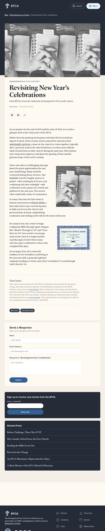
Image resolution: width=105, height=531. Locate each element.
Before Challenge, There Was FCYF (24, 432)
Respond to (30, 357)
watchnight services (19, 144)
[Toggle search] (77, 6)
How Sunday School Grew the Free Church (28, 438)
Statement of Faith (12, 523)
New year (14, 310)
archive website (35, 297)
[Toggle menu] (93, 6)
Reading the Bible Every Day (21, 445)
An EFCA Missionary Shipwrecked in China (28, 458)
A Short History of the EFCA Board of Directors (30, 465)
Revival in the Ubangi (17, 452)
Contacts (62, 520)
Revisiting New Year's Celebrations (41, 15)
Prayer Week (38, 202)
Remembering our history (19, 15)
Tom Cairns (13, 107)
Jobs (60, 526)
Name (11, 335)
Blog (6, 15)
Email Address (15, 346)
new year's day (27, 310)
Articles (61, 513)
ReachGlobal (34, 289)
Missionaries (86, 526)
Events (84, 520)
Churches (85, 513)
